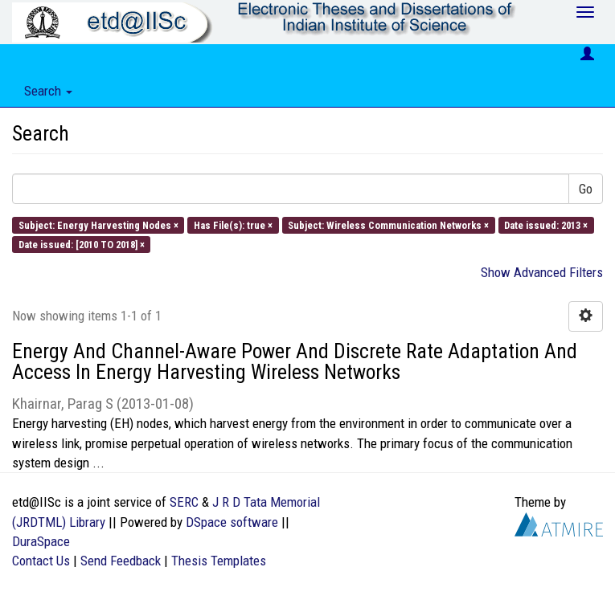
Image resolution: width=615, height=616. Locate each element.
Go (585, 189)
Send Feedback (120, 561)
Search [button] (48, 91)
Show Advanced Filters (542, 272)
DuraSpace (41, 541)
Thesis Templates (218, 561)
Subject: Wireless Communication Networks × (388, 224)
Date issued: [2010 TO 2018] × (81, 244)
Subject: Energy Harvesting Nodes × (98, 224)
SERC (184, 502)
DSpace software (232, 522)
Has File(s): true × (233, 224)
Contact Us (41, 561)
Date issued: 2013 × (546, 224)
